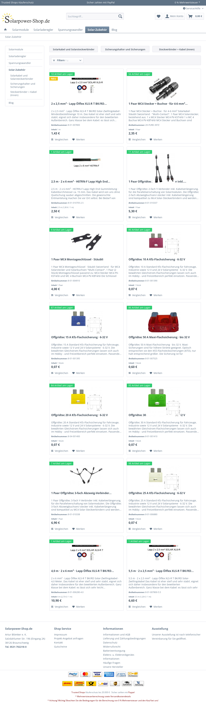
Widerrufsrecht (111, 646)
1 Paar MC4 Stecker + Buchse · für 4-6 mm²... (158, 104)
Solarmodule (16, 49)
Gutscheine (60, 646)
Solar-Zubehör (17, 69)
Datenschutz (110, 642)
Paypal (131, 692)
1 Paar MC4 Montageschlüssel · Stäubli (77, 259)
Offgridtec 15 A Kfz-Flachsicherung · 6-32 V (79, 337)
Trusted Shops (78, 692)
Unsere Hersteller (113, 666)
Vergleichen (59, 139)
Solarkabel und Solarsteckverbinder (21, 77)
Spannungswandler (20, 63)
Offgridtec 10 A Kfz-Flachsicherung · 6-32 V (157, 259)
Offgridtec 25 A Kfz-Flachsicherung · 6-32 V (157, 493)
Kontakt (58, 642)
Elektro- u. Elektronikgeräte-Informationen (119, 656)
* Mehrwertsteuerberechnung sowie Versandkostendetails (103, 696)
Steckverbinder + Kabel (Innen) (23, 93)
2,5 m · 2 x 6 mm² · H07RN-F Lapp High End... (80, 181)
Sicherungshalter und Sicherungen (22, 85)
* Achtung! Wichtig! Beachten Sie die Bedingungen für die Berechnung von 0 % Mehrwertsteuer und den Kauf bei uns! (103, 700)
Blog (11, 102)
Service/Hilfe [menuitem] (192, 8)
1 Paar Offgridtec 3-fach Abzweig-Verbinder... (81, 493)
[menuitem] (95, 16)
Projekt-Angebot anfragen (68, 638)
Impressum (60, 634)
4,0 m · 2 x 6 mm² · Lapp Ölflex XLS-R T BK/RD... (82, 571)
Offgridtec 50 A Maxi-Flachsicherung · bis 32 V (159, 337)
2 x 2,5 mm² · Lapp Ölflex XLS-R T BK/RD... (79, 104)
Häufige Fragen (111, 662)
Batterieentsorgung (114, 650)
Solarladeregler (17, 56)
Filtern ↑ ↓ (60, 60)
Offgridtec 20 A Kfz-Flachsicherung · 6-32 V (79, 415)
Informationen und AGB (116, 634)
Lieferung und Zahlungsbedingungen (124, 638)
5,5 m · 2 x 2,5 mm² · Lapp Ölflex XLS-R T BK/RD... (161, 571)
